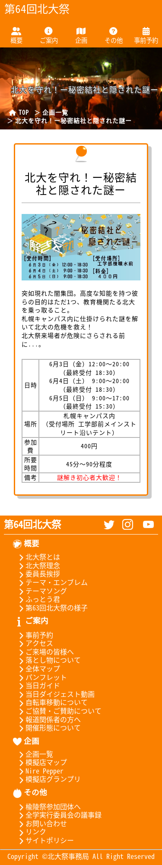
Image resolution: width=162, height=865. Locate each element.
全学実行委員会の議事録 (57, 814)
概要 (16, 39)
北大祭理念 (36, 565)
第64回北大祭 (32, 524)
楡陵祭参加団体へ (47, 806)
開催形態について (47, 727)
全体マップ (36, 668)
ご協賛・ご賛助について (57, 710)
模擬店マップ (40, 762)
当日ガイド (36, 685)
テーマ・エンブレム (50, 582)
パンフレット (40, 677)
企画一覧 (55, 112)
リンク (29, 831)
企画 (81, 39)
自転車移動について (50, 702)
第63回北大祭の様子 (50, 607)
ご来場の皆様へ (43, 651)
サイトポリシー (43, 840)
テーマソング (40, 590)
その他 (114, 39)
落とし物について (47, 659)
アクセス (33, 643)
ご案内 (49, 39)
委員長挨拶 (36, 573)
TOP (18, 112)
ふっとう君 (36, 599)
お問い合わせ (40, 823)
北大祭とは (36, 556)
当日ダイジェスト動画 (54, 694)
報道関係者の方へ (47, 719)
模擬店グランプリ (47, 779)
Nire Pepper (38, 770)
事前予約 (146, 39)
